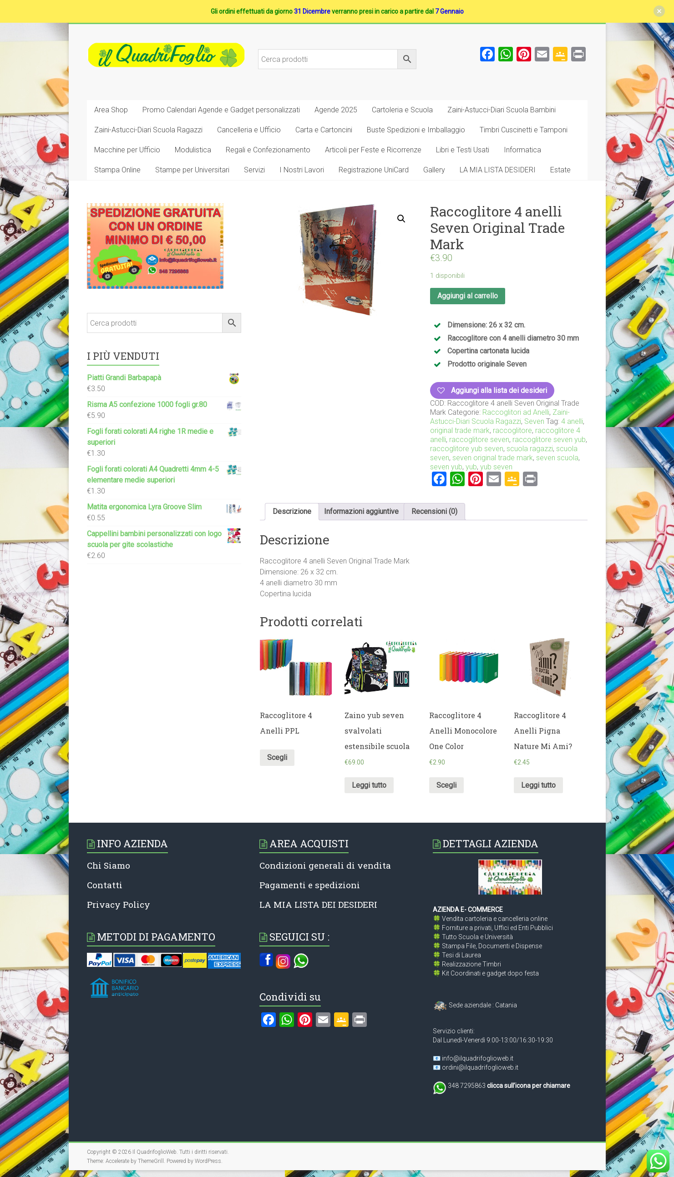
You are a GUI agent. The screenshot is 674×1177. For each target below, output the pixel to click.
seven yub (446, 467)
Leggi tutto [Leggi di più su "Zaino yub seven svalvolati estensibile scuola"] (369, 785)
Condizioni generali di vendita (325, 865)
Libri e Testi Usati (462, 150)
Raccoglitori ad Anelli (515, 412)
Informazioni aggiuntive (361, 511)
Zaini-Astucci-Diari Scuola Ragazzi (148, 130)
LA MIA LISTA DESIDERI (498, 170)
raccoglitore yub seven (466, 448)
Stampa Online (117, 170)
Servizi (254, 170)
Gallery (434, 170)
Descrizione (292, 511)
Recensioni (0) (434, 511)
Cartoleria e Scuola (402, 110)
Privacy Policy (118, 904)
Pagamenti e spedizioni (309, 884)
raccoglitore (512, 430)
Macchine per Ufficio (127, 150)
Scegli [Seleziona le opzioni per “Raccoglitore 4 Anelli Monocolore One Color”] (446, 785)
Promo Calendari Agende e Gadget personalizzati (221, 110)
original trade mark (460, 430)
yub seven (496, 467)
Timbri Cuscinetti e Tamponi (524, 130)
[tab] (292, 511)
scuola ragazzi (530, 448)
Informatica (522, 150)
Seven (534, 421)
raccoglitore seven (479, 439)
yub (471, 467)
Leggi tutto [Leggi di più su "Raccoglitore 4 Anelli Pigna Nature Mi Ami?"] (538, 785)
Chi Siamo (108, 865)
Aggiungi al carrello (467, 296)
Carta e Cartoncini (323, 130)
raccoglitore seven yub (549, 439)
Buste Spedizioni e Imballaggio (416, 130)
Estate (560, 170)
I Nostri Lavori (301, 170)
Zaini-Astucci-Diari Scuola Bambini (501, 110)
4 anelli (572, 421)
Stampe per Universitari (192, 170)
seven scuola (557, 457)
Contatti (104, 884)
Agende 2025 (335, 110)
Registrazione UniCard (374, 170)
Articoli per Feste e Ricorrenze (373, 150)
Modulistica (193, 150)
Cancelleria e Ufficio (249, 130)
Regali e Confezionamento (268, 150)
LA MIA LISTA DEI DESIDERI (318, 904)
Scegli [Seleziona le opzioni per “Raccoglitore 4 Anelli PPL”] (277, 757)
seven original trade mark (492, 457)
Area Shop (111, 110)
